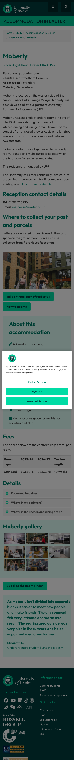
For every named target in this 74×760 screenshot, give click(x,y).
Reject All (37, 391)
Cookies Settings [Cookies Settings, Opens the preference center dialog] (37, 382)
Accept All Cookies (37, 401)
